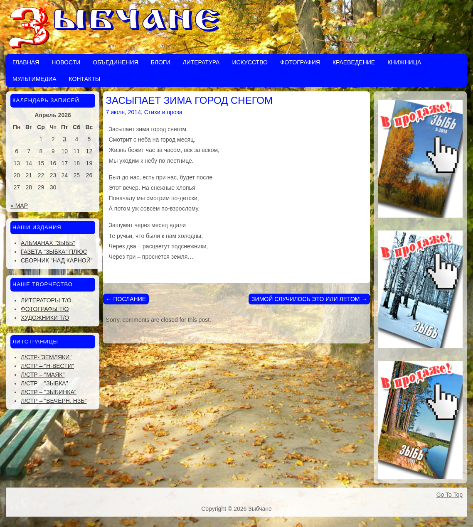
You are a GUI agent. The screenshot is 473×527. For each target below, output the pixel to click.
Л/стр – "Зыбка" (44, 383)
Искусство (249, 62)
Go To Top (449, 495)
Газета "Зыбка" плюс (54, 251)
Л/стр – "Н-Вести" (47, 366)
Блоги (160, 62)
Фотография (300, 62)
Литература (200, 62)
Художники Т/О (45, 317)
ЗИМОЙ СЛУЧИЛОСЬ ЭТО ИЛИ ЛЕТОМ (309, 299)
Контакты (85, 79)
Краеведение (354, 62)
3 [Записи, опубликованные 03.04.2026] (64, 139)
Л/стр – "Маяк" (42, 374)
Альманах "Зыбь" (48, 243)
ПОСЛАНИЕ (126, 299)
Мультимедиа (34, 79)
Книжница (404, 62)
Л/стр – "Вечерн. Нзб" (53, 400)
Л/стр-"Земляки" (46, 357)
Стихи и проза (163, 112)
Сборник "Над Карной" (57, 260)
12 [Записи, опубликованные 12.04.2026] (89, 151)
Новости (66, 62)
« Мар (19, 205)
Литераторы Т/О (46, 300)
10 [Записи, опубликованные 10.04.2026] (64, 151)
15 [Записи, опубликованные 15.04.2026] (41, 163)
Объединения (115, 62)
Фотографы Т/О (45, 309)
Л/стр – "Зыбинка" (48, 392)
